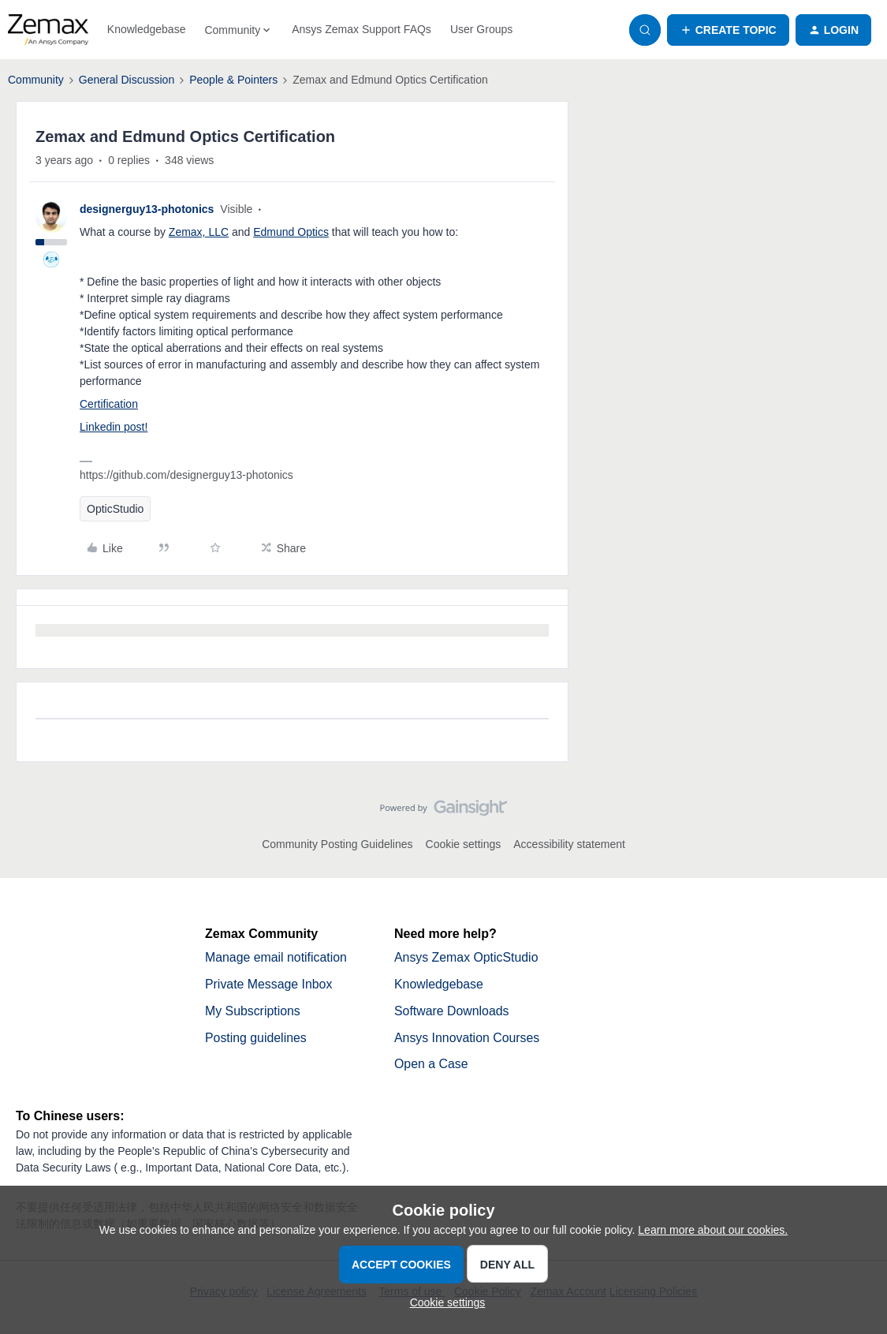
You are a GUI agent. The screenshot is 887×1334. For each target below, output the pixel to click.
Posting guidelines (256, 1037)
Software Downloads (452, 1011)
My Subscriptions (253, 1011)
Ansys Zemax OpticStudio (466, 957)
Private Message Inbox (269, 984)
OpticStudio (115, 509)
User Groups (481, 29)
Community (36, 79)
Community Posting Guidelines (337, 844)
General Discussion (126, 79)
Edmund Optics (291, 232)
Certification (109, 404)
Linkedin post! (113, 426)
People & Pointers (233, 79)
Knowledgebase (146, 29)
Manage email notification (276, 957)
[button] (728, 30)
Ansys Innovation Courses (467, 1037)
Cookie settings (463, 844)
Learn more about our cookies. (713, 1230)
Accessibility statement (569, 844)
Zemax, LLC (199, 232)
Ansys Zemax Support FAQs (361, 29)
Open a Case (431, 1064)
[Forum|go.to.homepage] (48, 30)
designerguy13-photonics (147, 209)
